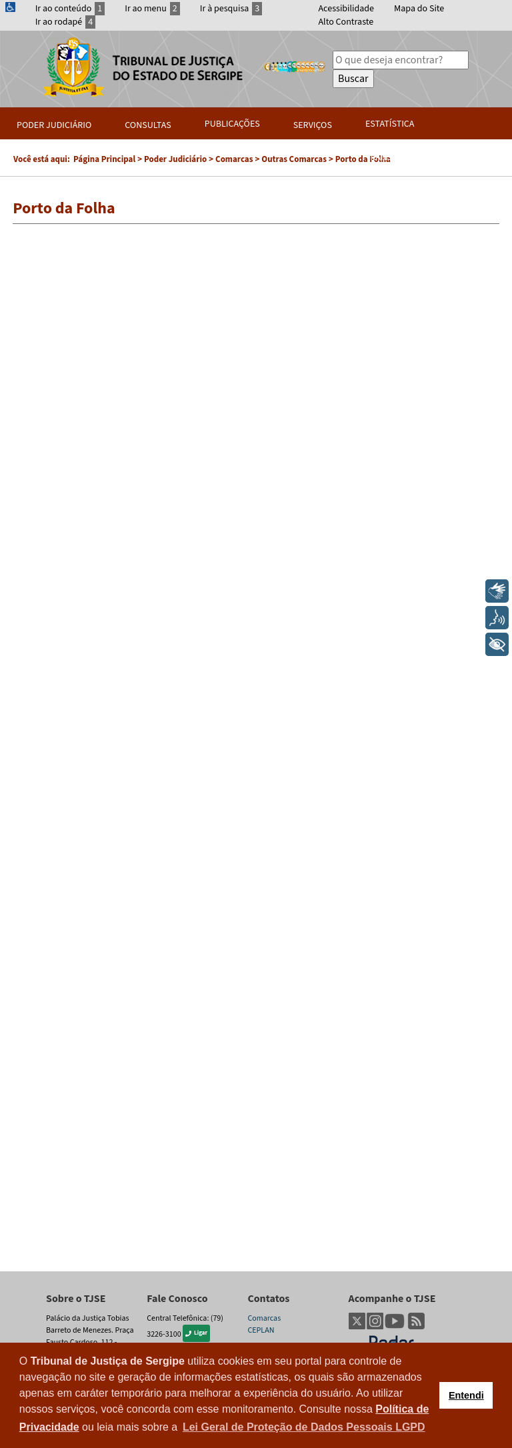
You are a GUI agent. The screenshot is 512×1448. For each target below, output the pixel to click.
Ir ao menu (152, 8)
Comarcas (264, 1318)
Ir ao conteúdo (70, 8)
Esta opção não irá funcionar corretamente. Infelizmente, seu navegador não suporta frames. (256, 747)
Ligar (196, 1333)
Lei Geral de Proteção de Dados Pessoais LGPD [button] (304, 1427)
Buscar (353, 78)
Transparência (398, 157)
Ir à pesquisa (231, 8)
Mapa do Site (419, 8)
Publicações (232, 124)
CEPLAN (260, 1330)
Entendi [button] (466, 1395)
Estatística (390, 124)
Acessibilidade (347, 8)
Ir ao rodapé (65, 22)
